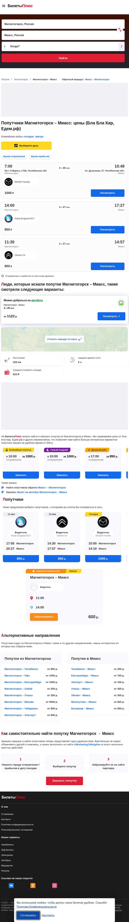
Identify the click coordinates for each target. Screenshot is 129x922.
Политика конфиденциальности (17, 824)
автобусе (37, 300)
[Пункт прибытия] (63, 35)
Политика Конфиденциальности (37, 906)
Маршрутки (7, 865)
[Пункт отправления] (63, 24)
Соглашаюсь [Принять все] (28, 915)
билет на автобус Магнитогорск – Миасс (42, 492)
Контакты (6, 819)
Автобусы (6, 860)
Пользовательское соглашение (17, 830)
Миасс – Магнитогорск (97, 79)
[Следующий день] (122, 46)
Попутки (5, 871)
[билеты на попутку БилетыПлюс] (13, 798)
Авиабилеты (7, 844)
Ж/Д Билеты (7, 850)
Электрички (7, 855)
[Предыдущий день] (5, 46)
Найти (63, 58)
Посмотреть (107, 192)
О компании (7, 814)
